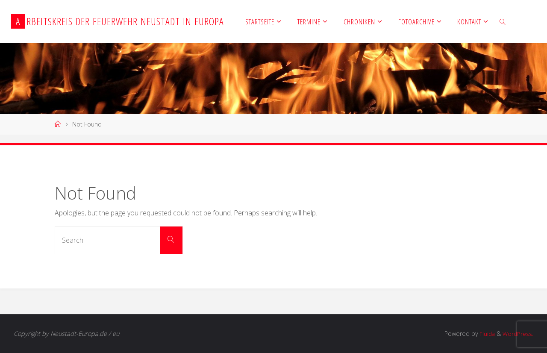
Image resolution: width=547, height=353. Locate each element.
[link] (502, 21)
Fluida (484, 333)
